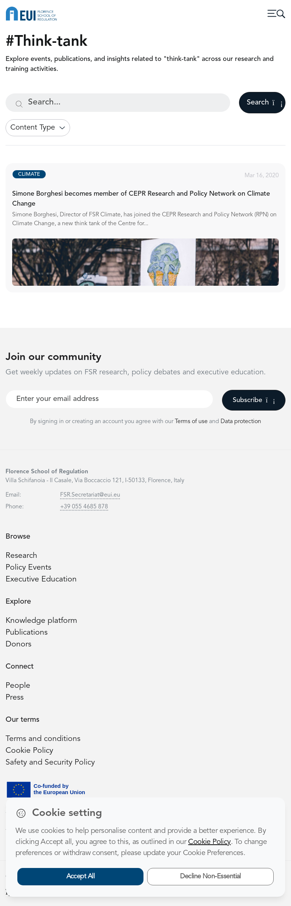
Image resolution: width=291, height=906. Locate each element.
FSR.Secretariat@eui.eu (90, 495)
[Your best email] (109, 399)
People (18, 686)
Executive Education (41, 579)
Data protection (241, 422)
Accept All (80, 876)
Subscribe (254, 400)
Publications (27, 632)
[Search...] (118, 102)
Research (21, 556)
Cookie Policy (29, 751)
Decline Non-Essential (210, 876)
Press (15, 697)
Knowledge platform (41, 621)
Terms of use (192, 422)
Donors (18, 644)
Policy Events (28, 568)
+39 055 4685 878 (84, 507)
